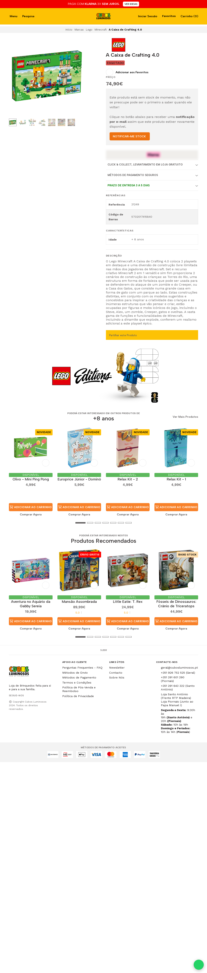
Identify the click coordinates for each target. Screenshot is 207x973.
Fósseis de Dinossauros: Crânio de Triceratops (176, 603)
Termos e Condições (76, 682)
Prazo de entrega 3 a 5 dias (129, 185)
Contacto (115, 672)
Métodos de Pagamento (79, 677)
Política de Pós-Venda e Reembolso (79, 689)
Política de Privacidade (78, 696)
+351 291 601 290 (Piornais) (172, 679)
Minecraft (100, 29)
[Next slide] (79, 77)
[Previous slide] (15, 77)
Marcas (79, 29)
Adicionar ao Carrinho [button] (31, 507)
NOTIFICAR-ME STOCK (129, 136)
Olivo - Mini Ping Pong (31, 479)
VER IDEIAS (131, 4)
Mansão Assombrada (79, 601)
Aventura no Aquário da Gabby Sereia (30, 603)
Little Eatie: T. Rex (128, 601)
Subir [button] (103, 650)
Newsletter (117, 667)
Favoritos (168, 16)
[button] (12, 523)
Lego (89, 29)
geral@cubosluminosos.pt (179, 667)
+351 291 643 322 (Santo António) (178, 687)
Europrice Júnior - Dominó (79, 479)
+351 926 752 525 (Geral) (178, 672)
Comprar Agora (31, 514)
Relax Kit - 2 (128, 479)
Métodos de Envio (75, 672)
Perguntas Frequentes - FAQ (82, 667)
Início (68, 29)
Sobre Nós (116, 677)
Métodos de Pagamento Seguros (133, 175)
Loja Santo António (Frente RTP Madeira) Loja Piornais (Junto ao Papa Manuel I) (177, 700)
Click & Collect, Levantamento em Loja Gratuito (145, 164)
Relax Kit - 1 (176, 479)
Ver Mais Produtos (185, 416)
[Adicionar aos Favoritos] (127, 72)
